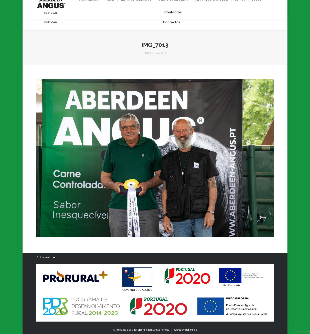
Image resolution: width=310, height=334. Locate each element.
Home (147, 52)
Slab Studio (191, 329)
